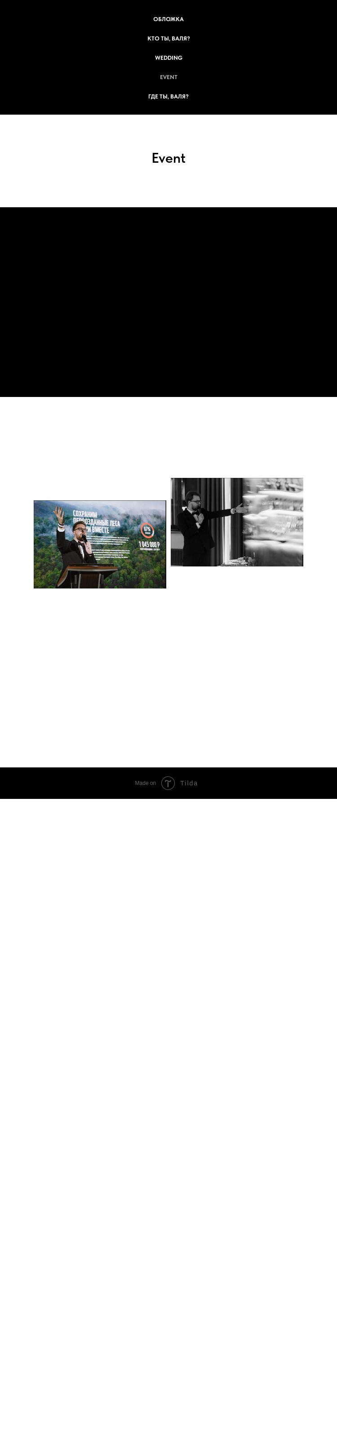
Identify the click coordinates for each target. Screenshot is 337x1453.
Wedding (168, 57)
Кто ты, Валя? (168, 38)
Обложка (168, 19)
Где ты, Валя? (168, 96)
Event (168, 77)
